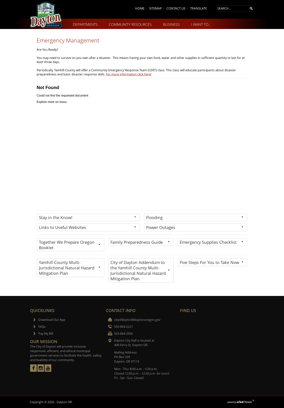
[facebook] (33, 371)
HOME (139, 8)
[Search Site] (232, 8)
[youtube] (48, 371)
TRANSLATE (198, 8)
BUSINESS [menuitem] (171, 24)
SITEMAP (155, 8)
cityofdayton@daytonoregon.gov (137, 320)
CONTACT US (176, 8)
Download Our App (51, 320)
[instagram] (40, 371)
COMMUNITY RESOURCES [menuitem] (130, 24)
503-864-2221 (123, 327)
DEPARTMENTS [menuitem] (85, 24)
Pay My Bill (45, 333)
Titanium (244, 402)
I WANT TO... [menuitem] (201, 24)
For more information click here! (128, 74)
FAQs (41, 327)
